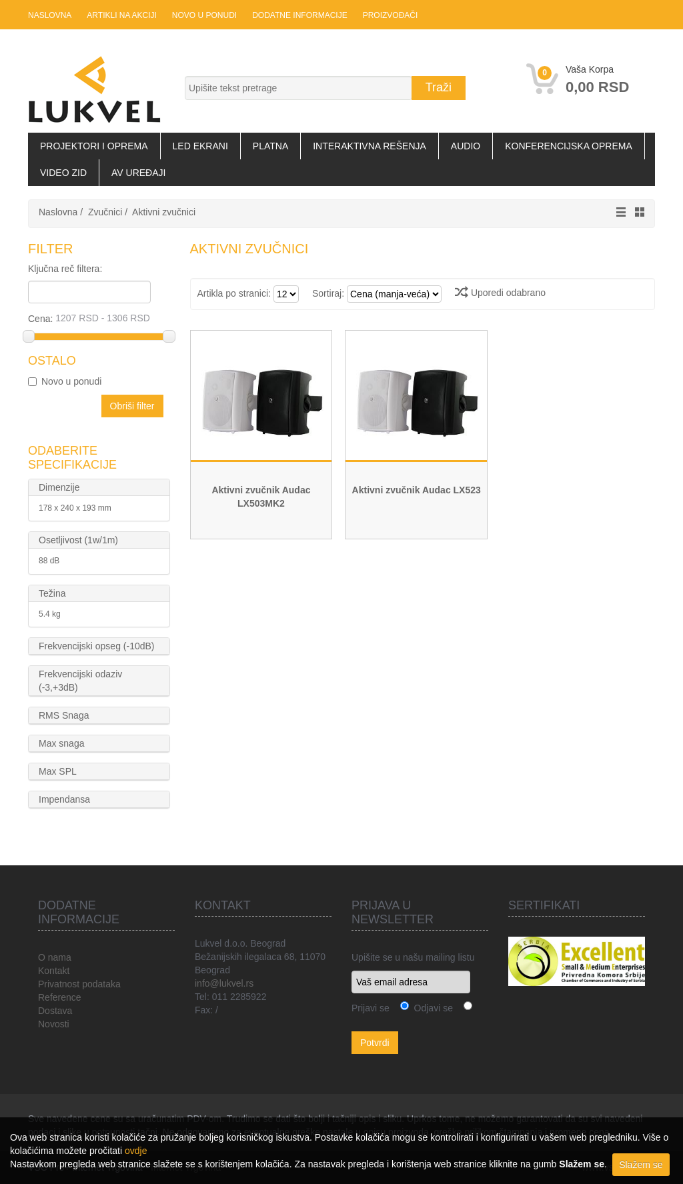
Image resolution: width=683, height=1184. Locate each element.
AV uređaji (138, 172)
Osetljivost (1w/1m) (78, 540)
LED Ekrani (200, 146)
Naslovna (49, 15)
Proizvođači (390, 15)
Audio (465, 146)
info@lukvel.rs (224, 983)
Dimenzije (59, 487)
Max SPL (58, 771)
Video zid (63, 172)
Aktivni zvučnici (163, 212)
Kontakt (53, 970)
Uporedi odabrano (500, 292)
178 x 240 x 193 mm (75, 508)
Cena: (98, 318)
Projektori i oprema (94, 146)
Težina (52, 593)
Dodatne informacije (299, 15)
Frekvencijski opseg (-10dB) (97, 646)
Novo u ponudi (204, 15)
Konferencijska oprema (568, 146)
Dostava (55, 1010)
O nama (54, 957)
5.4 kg (50, 614)
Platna (270, 146)
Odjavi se (431, 1008)
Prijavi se (371, 1008)
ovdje (136, 1150)
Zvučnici (105, 212)
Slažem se (640, 1164)
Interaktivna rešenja (369, 146)
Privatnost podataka (79, 984)
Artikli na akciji (121, 15)
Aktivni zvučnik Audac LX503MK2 (260, 497)
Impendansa (64, 799)
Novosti (53, 1024)
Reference (59, 997)
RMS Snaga (64, 715)
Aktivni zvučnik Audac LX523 (416, 490)
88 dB (49, 560)
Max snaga (61, 743)
